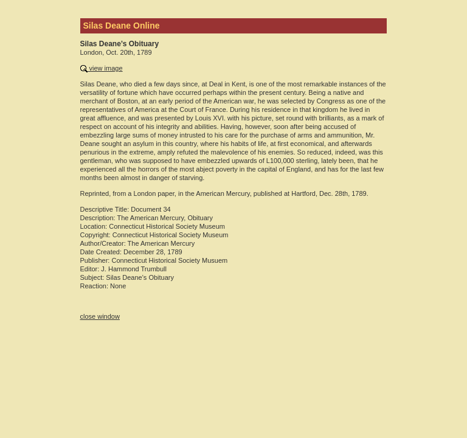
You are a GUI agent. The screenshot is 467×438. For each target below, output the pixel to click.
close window (100, 316)
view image (101, 68)
